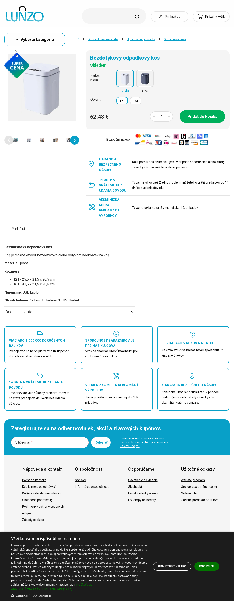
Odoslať (101, 442)
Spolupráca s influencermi (199, 486)
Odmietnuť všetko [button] (172, 566)
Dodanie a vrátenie (69, 311)
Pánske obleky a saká (143, 493)
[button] (8, 140)
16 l (135, 101)
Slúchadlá (135, 486)
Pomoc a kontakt (34, 480)
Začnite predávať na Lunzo (200, 500)
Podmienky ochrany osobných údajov (43, 510)
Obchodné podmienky (37, 500)
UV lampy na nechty (142, 500)
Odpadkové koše (175, 39)
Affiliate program (193, 480)
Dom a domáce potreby (103, 39)
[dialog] (117, 566)
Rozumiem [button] (207, 566)
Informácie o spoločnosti (92, 486)
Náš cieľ (80, 480)
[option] (15, 140)
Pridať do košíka (202, 116)
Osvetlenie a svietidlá (143, 480)
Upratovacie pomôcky (141, 39)
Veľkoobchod (190, 493)
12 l (122, 101)
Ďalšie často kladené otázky (41, 493)
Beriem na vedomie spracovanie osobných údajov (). (144, 442)
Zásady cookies (33, 520)
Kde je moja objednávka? (39, 486)
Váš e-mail (24, 442)
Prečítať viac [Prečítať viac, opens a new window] (84, 584)
